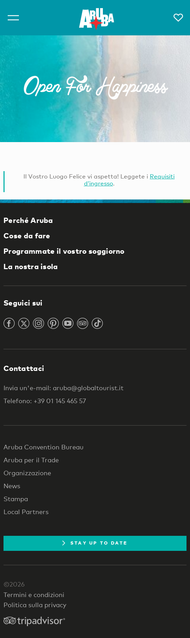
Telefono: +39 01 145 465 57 (44, 401)
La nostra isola (30, 266)
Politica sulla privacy (34, 605)
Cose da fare (26, 235)
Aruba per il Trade (31, 460)
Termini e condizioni (33, 594)
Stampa (15, 499)
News (11, 486)
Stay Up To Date (94, 543)
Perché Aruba (28, 220)
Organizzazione (27, 473)
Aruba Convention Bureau (43, 447)
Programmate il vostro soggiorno (64, 250)
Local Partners (26, 512)
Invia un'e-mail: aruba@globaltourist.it (63, 388)
